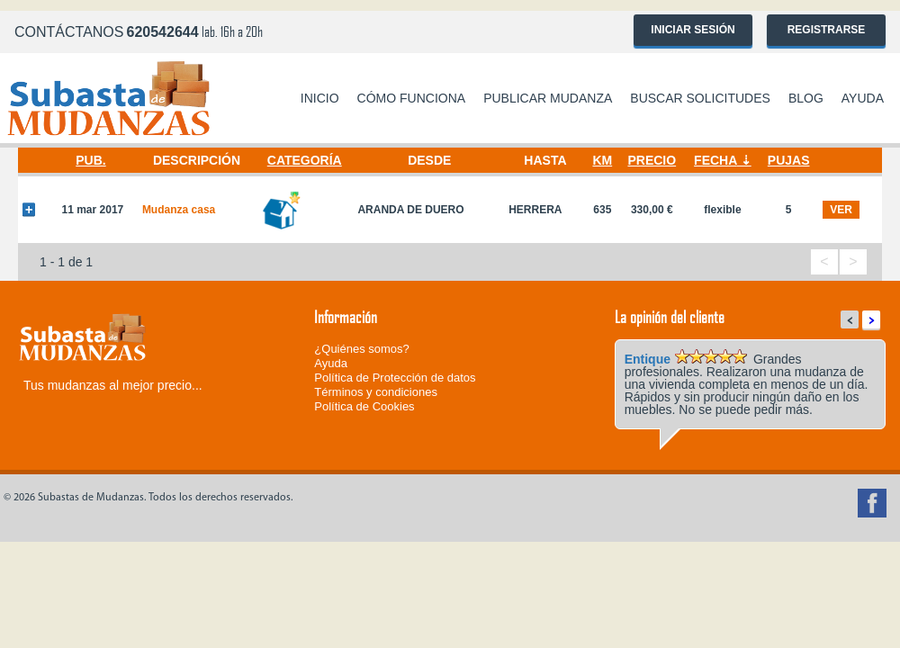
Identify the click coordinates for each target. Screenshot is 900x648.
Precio (651, 160)
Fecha (715, 160)
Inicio (320, 98)
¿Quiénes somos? (362, 349)
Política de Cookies (364, 406)
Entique (647, 359)
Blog (806, 98)
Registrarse (827, 29)
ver (841, 209)
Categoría (304, 160)
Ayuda (863, 98)
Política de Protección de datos (394, 377)
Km (602, 160)
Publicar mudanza (547, 98)
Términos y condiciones (375, 392)
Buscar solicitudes (700, 98)
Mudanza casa (178, 209)
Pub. (90, 160)
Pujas (789, 160)
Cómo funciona (411, 98)
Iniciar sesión (692, 29)
